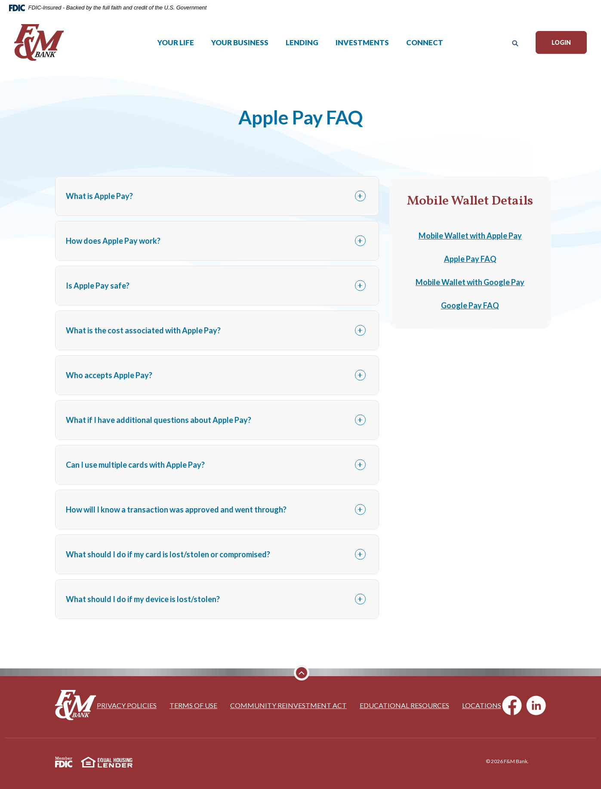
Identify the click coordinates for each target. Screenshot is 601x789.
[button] (216, 196)
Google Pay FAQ (470, 305)
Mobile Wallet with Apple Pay (470, 235)
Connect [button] (425, 46)
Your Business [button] (240, 46)
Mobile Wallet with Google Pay (470, 282)
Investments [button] (362, 46)
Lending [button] (302, 46)
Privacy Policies (127, 705)
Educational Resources (404, 705)
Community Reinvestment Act (288, 705)
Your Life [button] (176, 46)
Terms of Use (193, 705)
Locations (481, 705)
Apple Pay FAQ (470, 259)
